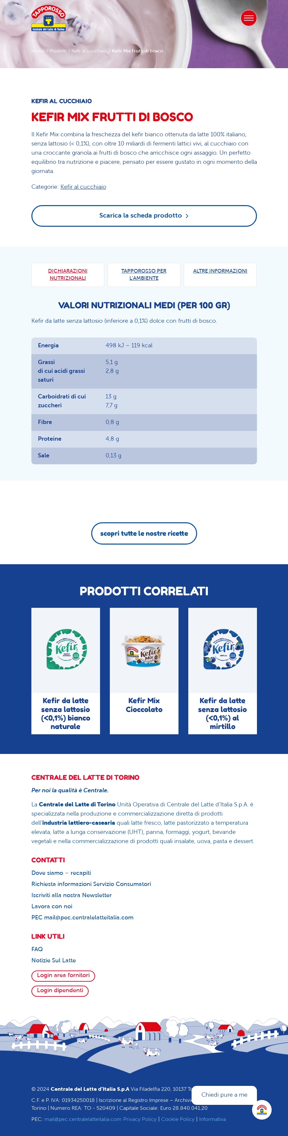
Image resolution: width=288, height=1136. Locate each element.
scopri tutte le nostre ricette (144, 533)
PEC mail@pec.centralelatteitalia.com (82, 918)
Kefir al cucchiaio (89, 51)
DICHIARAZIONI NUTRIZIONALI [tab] (68, 275)
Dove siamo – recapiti (61, 873)
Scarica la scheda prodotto (144, 216)
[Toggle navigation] (249, 18)
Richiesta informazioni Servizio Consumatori (91, 884)
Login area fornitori (63, 975)
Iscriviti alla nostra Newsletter (71, 896)
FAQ (37, 950)
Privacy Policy (140, 1119)
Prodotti (58, 51)
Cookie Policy (178, 1119)
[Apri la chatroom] (262, 1110)
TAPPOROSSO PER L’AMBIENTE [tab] (143, 275)
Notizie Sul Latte (53, 961)
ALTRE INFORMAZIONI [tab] (220, 271)
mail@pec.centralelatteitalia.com (83, 1119)
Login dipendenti (60, 991)
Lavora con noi (51, 907)
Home (38, 51)
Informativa (212, 1119)
